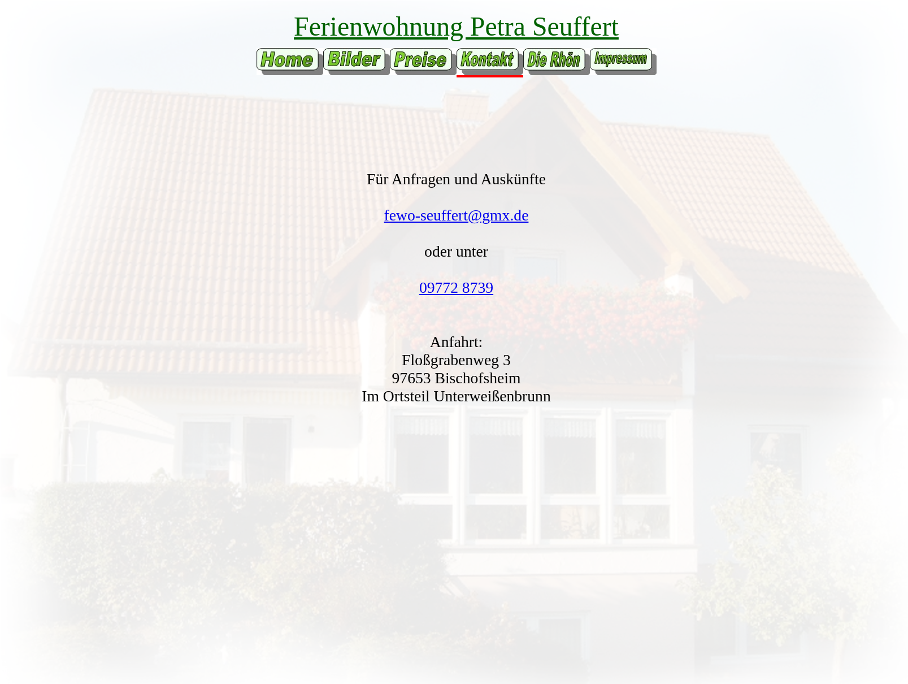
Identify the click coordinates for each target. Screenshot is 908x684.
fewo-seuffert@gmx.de (456, 215)
